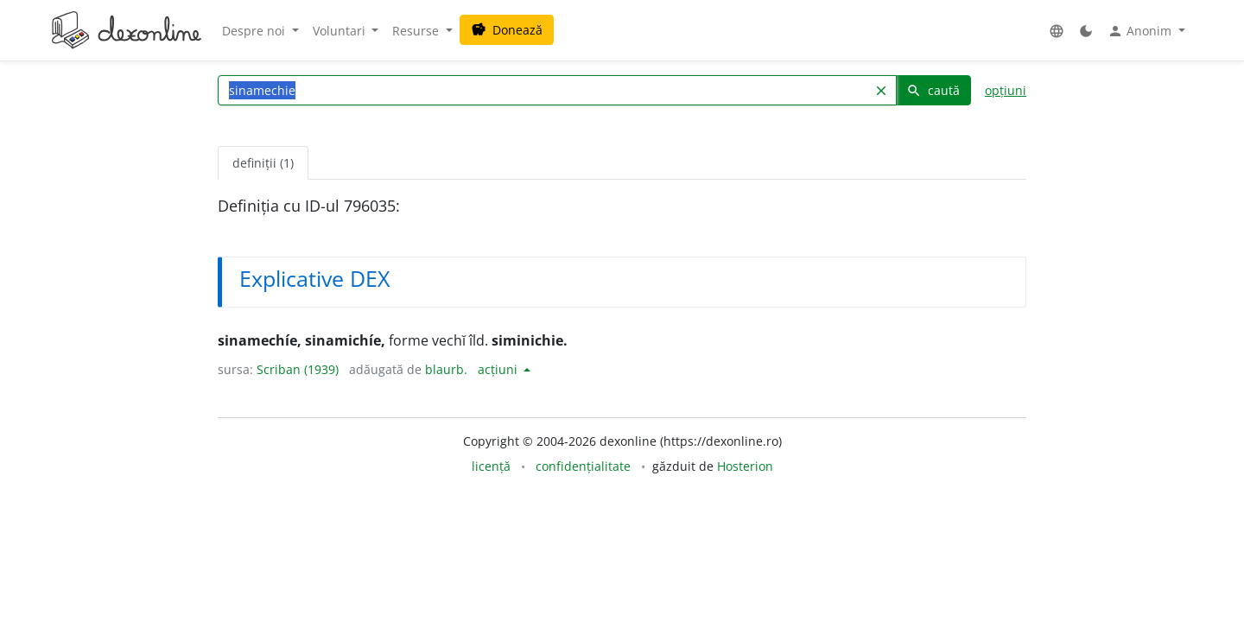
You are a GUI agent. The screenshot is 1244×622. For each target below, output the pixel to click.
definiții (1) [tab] (263, 163)
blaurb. (446, 369)
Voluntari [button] (341, 30)
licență (491, 466)
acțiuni (499, 369)
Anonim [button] (1141, 31)
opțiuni (1005, 90)
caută (933, 90)
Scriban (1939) (298, 369)
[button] (1056, 31)
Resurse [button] (417, 30)
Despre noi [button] (255, 30)
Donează (507, 30)
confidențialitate (583, 466)
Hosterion (745, 466)
